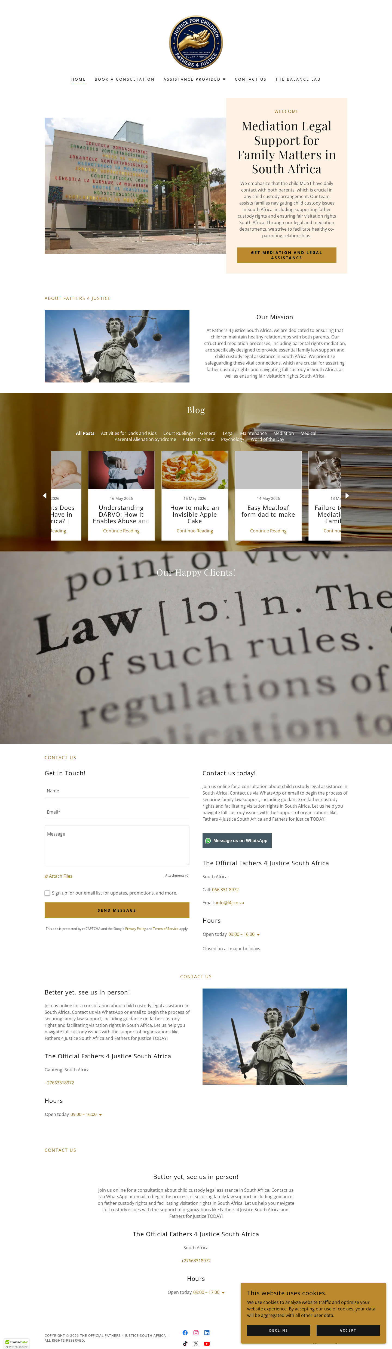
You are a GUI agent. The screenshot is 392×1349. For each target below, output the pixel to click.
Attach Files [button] (60, 891)
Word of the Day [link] (267, 439)
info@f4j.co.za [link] (230, 918)
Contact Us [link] (251, 79)
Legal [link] (228, 433)
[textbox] (117, 805)
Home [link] (78, 79)
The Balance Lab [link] (298, 79)
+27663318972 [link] (59, 1098)
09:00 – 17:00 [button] (206, 1307)
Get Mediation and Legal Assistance (287, 255)
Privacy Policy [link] (135, 944)
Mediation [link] (283, 433)
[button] (195, 79)
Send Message (117, 925)
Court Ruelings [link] (178, 433)
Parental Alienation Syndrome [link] (145, 439)
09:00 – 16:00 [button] (241, 949)
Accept (356, 1329)
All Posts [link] (85, 433)
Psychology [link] (232, 439)
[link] (196, 42)
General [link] (208, 433)
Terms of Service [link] (166, 944)
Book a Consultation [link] (125, 79)
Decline (305, 1329)
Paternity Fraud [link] (199, 439)
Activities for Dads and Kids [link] (129, 433)
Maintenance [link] (253, 433)
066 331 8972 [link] (225, 905)
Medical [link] (308, 433)
